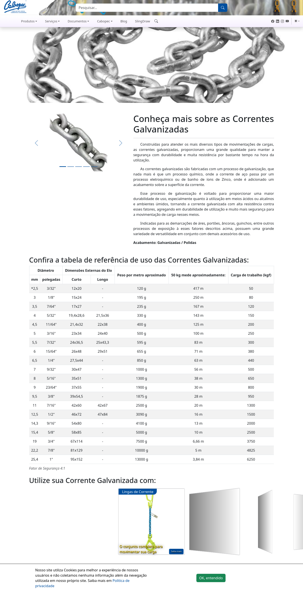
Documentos (77, 21)
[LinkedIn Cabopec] (277, 21)
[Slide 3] (78, 166)
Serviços (51, 21)
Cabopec (103, 21)
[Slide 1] (62, 166)
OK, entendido (211, 578)
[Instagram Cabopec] (282, 21)
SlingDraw (142, 21)
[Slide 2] (70, 166)
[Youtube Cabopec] (287, 21)
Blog (123, 21)
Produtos (28, 21)
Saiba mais (176, 551)
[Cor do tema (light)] (296, 21)
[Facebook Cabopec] (272, 21)
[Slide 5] (94, 166)
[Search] (147, 8)
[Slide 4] (86, 166)
